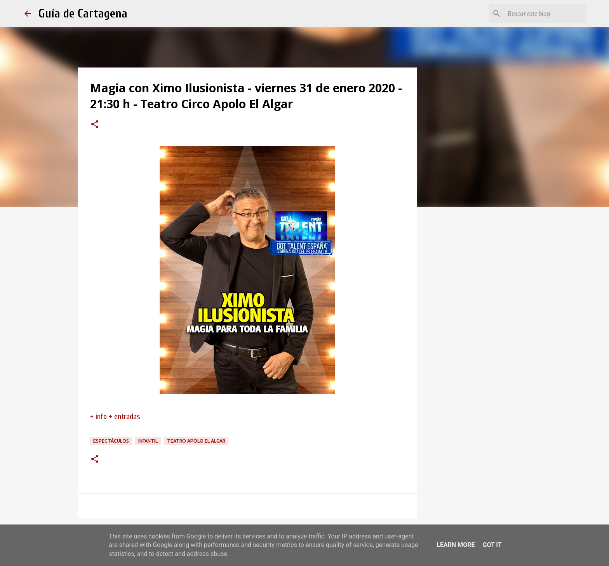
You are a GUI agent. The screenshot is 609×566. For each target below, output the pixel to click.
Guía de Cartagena (82, 13)
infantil (148, 440)
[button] (94, 124)
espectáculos (111, 440)
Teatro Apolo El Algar (196, 440)
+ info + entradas (115, 416)
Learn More (456, 545)
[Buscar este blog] (545, 13)
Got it (491, 545)
